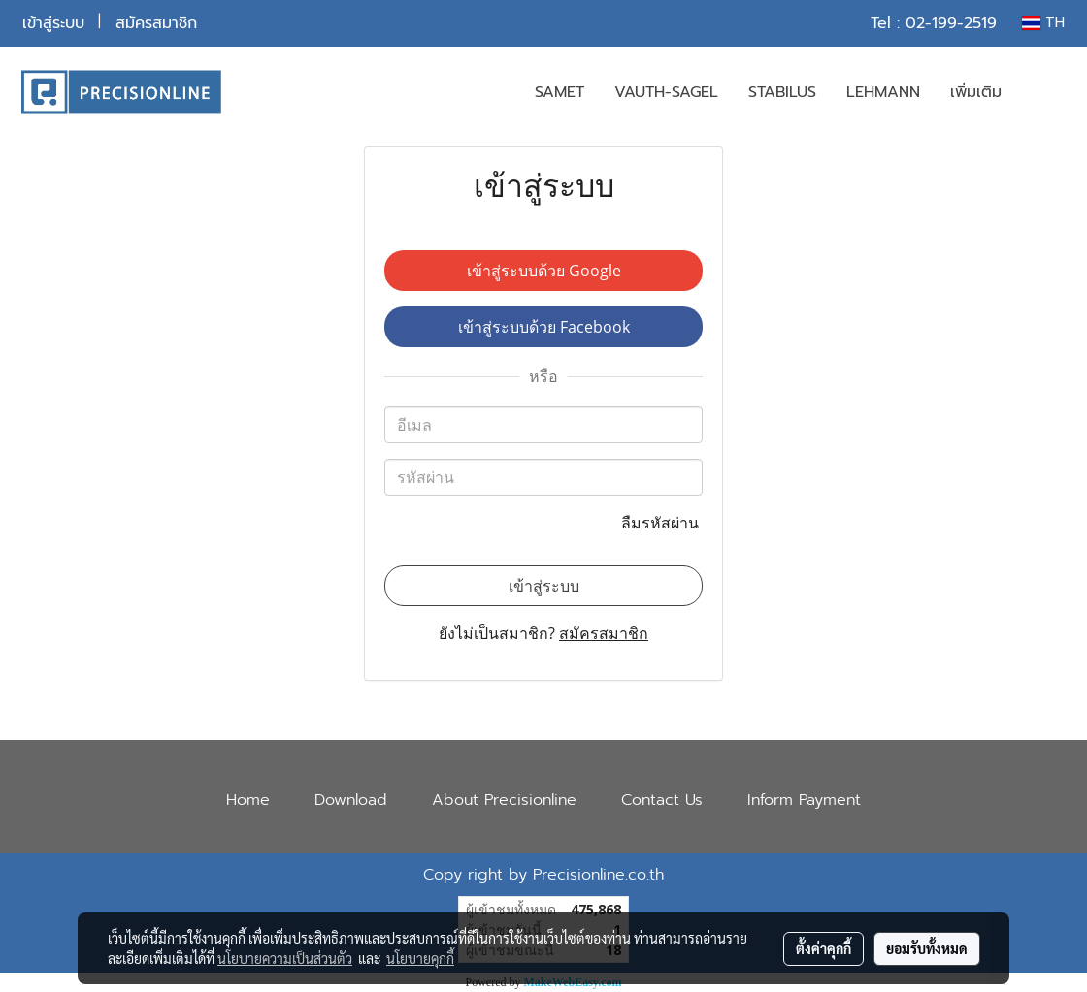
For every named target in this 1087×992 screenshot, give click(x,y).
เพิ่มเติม (976, 92)
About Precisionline (504, 800)
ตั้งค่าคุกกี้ (823, 948)
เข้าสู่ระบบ (53, 23)
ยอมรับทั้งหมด (927, 948)
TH (1043, 23)
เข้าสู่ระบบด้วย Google (544, 270)
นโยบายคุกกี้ (420, 958)
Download (350, 800)
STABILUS (782, 92)
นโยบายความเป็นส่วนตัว (284, 958)
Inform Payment (804, 800)
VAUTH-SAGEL (666, 92)
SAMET (559, 92)
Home (248, 800)
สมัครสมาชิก (156, 23)
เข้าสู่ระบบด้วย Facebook (544, 326)
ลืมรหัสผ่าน (662, 522)
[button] (1045, 92)
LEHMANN (883, 92)
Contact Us (662, 800)
